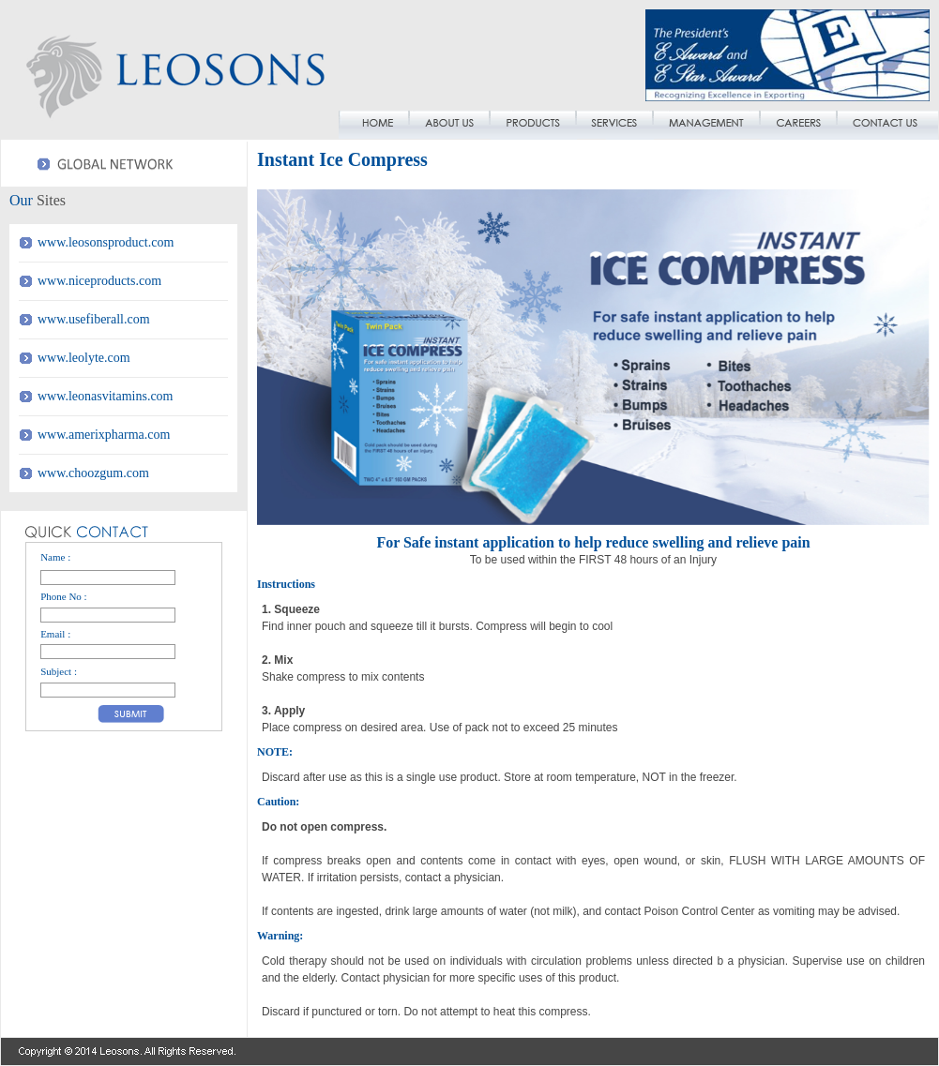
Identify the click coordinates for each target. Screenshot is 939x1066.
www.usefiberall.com (94, 319)
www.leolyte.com (84, 358)
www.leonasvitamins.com (106, 396)
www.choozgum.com (93, 473)
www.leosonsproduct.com (106, 242)
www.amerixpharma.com (104, 435)
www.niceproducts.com (99, 281)
